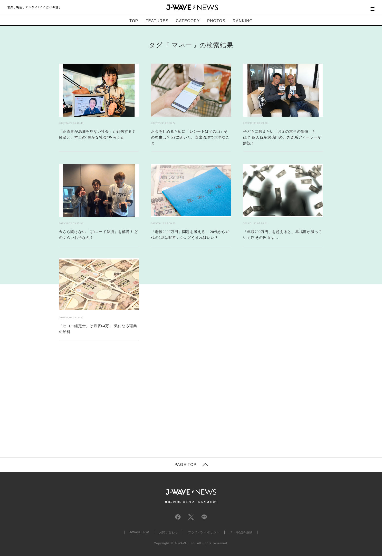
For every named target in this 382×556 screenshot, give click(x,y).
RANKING (243, 21)
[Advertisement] (142, 404)
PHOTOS (216, 21)
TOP (133, 21)
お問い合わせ (168, 532)
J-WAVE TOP (139, 532)
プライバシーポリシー (204, 532)
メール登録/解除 (241, 532)
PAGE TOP (185, 465)
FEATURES (156, 21)
